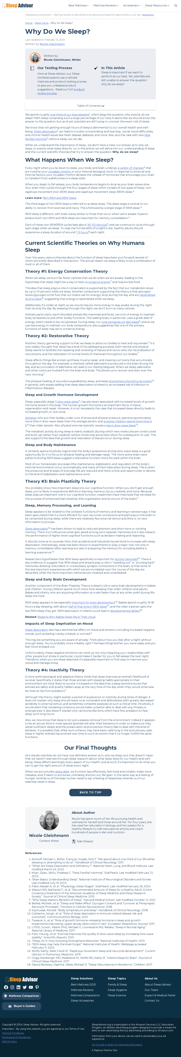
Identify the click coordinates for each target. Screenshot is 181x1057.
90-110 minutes (97, 225)
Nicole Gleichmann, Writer (62, 59)
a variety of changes (131, 168)
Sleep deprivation (45, 131)
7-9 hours (82, 232)
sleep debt (62, 771)
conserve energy (99, 282)
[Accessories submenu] (131, 5)
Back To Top (90, 792)
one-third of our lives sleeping (69, 114)
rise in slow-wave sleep (121, 425)
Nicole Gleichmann (52, 44)
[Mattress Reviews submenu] (106, 5)
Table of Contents (89, 106)
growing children (115, 421)
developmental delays (125, 610)
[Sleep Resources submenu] (157, 5)
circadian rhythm (59, 171)
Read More (148, 14)
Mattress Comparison (21, 995)
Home (29, 23)
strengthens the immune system (130, 381)
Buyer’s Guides (21, 1006)
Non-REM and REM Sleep (59, 198)
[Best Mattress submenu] (78, 5)
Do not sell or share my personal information (117, 1044)
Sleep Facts (41, 23)
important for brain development (93, 602)
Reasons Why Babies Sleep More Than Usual (66, 617)
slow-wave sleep (68, 401)
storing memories (126, 559)
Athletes (30, 417)
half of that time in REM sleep (87, 606)
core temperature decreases (120, 322)
